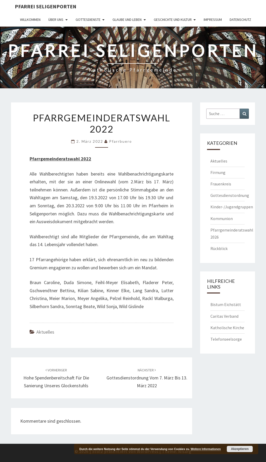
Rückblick (219, 248)
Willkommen (30, 19)
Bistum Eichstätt (225, 304)
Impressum (213, 19)
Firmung (217, 172)
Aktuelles (45, 332)
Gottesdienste (88, 19)
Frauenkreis (220, 183)
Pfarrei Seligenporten (45, 6)
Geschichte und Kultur (173, 19)
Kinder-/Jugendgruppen (231, 206)
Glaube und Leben (127, 19)
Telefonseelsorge (226, 339)
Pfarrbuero (120, 141)
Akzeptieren (240, 449)
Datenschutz (240, 19)
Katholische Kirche (227, 327)
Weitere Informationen (206, 449)
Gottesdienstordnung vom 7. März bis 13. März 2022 (147, 378)
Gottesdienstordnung (229, 195)
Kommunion (221, 218)
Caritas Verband (224, 316)
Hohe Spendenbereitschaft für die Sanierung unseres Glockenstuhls (56, 378)
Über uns (55, 19)
